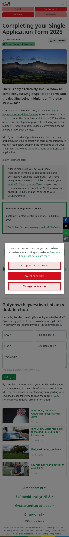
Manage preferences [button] (34, 286)
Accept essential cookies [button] (34, 265)
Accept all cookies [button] (34, 276)
